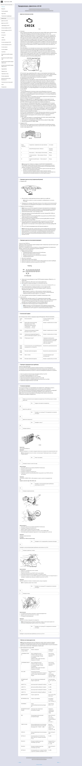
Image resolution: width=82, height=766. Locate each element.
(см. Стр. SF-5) (45, 577)
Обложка (3, 6)
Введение (3, 8)
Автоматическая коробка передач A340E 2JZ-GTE (7, 66)
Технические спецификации (6, 15)
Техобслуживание (4, 11)
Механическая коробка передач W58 (7, 55)
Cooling (2, 37)
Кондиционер (3, 86)
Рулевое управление (5, 76)
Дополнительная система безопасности (6, 79)
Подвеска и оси (4, 71)
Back (20, 762)
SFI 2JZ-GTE (3, 35)
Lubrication (3, 39)
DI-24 (47, 547)
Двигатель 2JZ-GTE (4, 23)
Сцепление (3, 51)
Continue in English (39, 764)
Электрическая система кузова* (7, 82)
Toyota (45, 757)
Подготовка (3, 13)
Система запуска (4, 47)
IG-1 (41, 541)
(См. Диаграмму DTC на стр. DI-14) (27, 78)
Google (51, 10)
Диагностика (3, 18)
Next (58, 762)
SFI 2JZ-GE (3, 32)
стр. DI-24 (42, 485)
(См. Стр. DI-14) (23, 46)
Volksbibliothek (34, 759)
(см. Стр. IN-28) (41, 377)
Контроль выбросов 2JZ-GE (6, 27)
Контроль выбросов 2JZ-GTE (6, 30)
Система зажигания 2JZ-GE (6, 42)
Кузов (2, 84)
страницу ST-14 (43, 412)
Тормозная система (4, 73)
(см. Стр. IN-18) (37, 376)
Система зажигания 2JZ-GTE (6, 44)
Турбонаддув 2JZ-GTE (5, 25)
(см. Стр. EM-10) (49, 531)
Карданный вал (4, 68)
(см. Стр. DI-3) (23, 90)
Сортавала (47, 9)
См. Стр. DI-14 (24, 226)
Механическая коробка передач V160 (7, 58)
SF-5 (45, 586)
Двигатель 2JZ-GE (4, 20)
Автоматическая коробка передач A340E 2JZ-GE (7, 62)
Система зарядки (4, 49)
